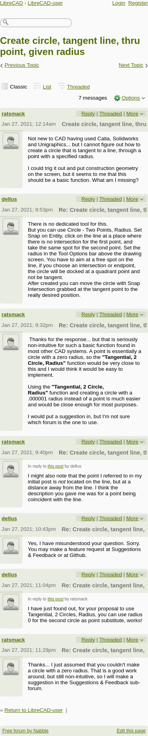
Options (131, 98)
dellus (9, 199)
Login (119, 3)
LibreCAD (11, 3)
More (132, 114)
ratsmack (13, 114)
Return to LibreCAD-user (33, 710)
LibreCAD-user (45, 3)
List (47, 87)
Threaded (78, 87)
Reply (88, 114)
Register (138, 3)
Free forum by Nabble (25, 731)
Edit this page (131, 731)
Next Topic (131, 65)
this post (56, 466)
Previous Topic (22, 65)
